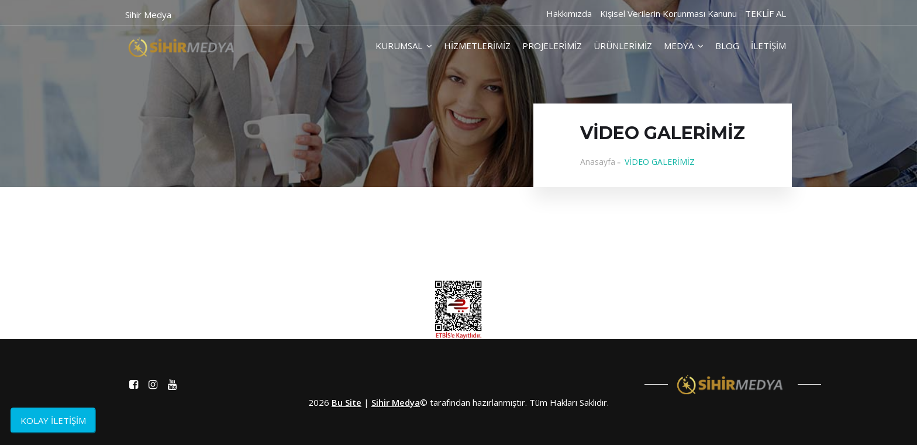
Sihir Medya (395, 402)
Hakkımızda (569, 13)
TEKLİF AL (765, 13)
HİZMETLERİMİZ (477, 45)
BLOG (727, 45)
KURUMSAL (403, 45)
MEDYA (684, 45)
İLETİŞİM (768, 45)
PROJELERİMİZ (552, 45)
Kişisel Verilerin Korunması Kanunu (668, 13)
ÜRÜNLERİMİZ (623, 45)
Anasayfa (597, 161)
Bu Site (346, 402)
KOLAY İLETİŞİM (53, 420)
